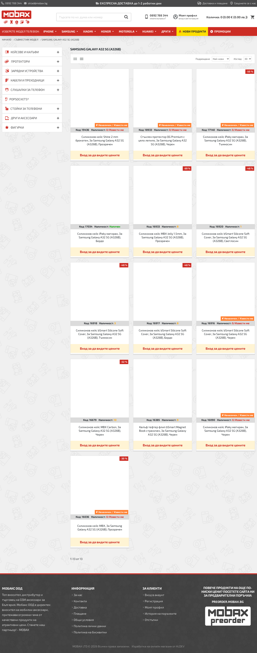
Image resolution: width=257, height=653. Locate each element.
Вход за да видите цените (100, 155)
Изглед (238, 58)
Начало (6, 39)
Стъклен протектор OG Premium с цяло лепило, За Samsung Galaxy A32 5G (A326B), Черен (162, 140)
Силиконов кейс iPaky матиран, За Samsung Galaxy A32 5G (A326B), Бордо (99, 237)
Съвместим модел (26, 39)
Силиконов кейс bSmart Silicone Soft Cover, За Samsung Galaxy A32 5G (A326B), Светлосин (225, 237)
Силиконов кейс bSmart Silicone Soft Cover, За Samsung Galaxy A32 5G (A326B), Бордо (162, 334)
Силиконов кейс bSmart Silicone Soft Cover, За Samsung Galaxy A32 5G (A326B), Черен (225, 334)
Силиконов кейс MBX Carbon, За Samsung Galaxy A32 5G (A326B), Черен (100, 430)
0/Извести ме (115, 129)
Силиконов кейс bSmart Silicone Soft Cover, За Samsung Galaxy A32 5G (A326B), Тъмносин (99, 334)
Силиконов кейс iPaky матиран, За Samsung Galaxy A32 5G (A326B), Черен (225, 430)
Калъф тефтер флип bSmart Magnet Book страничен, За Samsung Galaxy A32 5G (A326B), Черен (162, 430)
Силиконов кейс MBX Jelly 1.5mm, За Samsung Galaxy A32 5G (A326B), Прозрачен (162, 237)
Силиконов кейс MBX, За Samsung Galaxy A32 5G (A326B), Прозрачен (99, 527)
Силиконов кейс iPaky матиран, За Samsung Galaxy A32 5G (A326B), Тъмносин (225, 140)
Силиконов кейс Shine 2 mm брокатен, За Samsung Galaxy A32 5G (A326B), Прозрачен (99, 140)
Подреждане (203, 58)
